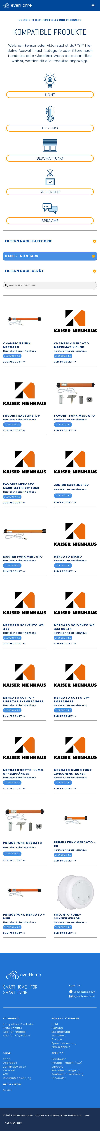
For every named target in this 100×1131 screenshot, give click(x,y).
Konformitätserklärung (68, 1074)
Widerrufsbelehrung (17, 1078)
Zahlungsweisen (14, 1066)
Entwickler (59, 1078)
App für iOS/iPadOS (17, 1035)
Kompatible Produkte (18, 1024)
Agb (87, 1115)
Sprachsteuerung (64, 1043)
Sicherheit (59, 1035)
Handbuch (59, 1059)
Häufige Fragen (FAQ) (67, 1063)
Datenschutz (13, 1123)
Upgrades (10, 1063)
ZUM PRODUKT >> (14, 362)
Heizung (57, 1028)
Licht (55, 1024)
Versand (9, 1070)
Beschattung (61, 1032)
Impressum (74, 1115)
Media (7, 1090)
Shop (6, 1059)
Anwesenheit (61, 1047)
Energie (57, 1039)
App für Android (14, 1032)
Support (57, 1066)
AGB (6, 1074)
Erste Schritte (12, 1028)
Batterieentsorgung (66, 1070)
